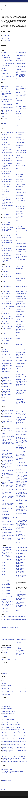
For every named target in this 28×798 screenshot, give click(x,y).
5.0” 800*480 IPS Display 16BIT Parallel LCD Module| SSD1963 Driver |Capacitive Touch (21, 506)
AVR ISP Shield (18, 113)
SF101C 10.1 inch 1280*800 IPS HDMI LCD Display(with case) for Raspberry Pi (8, 453)
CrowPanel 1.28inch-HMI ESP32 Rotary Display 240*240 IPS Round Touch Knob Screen (21, 572)
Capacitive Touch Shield (20, 110)
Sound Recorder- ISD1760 (20, 379)
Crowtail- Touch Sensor (6, 144)
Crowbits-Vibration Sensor (7, 286)
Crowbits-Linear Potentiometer (7, 318)
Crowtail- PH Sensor (19, 145)
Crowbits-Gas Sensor (19, 271)
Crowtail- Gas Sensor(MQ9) (7, 248)
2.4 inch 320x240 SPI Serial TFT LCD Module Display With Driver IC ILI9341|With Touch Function (21, 459)
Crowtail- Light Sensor (6, 222)
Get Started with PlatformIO (7, 38)
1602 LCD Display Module (6, 527)
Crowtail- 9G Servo (5, 253)
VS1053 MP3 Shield (19, 111)
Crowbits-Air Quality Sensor (20, 276)
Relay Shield (4, 96)
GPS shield (4, 89)
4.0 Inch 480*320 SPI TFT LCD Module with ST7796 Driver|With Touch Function (21, 472)
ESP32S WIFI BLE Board (20, 411)
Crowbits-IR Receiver (19, 268)
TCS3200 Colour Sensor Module (21, 352)
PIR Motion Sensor (5, 351)
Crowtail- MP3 (18, 137)
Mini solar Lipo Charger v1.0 (7, 102)
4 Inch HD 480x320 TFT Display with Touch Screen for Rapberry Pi (7, 486)
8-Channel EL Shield (19, 105)
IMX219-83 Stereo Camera (20, 118)
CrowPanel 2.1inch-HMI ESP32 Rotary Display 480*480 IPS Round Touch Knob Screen (21, 577)
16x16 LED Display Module (7, 529)
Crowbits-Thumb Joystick (20, 284)
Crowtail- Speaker (19, 135)
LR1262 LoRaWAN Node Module (8, 713)
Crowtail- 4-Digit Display (20, 198)
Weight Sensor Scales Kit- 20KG (8, 401)
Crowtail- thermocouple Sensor (21, 209)
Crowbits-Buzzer (5, 269)
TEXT (17, 78)
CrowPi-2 (4, 680)
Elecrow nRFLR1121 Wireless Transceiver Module (11, 724)
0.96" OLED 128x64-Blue (6, 428)
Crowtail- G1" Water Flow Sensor (21, 222)
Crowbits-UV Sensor (19, 280)
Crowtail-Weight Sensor (6, 212)
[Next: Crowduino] (23, 793)
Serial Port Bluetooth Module (7, 418)
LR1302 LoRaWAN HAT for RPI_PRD (8, 711)
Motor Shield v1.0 (5, 118)
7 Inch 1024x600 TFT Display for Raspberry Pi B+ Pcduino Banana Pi (8, 535)
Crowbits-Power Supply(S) (7, 326)
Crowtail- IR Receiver (19, 177)
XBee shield (18, 98)
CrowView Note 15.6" (6, 628)
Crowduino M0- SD (5, 55)
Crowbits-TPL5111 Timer (6, 284)
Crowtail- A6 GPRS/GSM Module (21, 251)
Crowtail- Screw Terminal (20, 139)
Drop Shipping (4, 671)
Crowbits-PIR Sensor (6, 294)
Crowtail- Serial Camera (20, 226)
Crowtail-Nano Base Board (7, 238)
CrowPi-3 (4, 683)
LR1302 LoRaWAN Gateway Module (8, 710)
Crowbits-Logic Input (6, 336)
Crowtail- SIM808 (5, 168)
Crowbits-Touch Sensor (6, 293)
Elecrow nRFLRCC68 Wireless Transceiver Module (11, 727)
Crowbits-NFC (18, 294)
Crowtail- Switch (18, 130)
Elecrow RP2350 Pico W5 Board (8, 687)
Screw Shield (4, 67)
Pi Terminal (4, 599)
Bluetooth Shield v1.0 (6, 115)
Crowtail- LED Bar (5, 182)
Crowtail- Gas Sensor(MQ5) (7, 242)
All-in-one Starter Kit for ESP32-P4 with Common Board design (13, 774)
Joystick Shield (18, 84)
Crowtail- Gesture (19, 211)
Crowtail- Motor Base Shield (21, 249)
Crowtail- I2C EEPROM (20, 132)
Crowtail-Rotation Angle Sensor (7, 189)
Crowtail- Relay (5, 219)
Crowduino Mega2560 (6, 57)
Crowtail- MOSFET (5, 233)
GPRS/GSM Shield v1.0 (6, 84)
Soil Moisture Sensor (19, 395)
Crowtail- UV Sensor (5, 135)
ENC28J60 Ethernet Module (20, 388)
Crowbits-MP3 (4, 281)
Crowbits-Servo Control (6, 316)
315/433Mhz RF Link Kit (6, 408)
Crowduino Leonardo (6, 68)
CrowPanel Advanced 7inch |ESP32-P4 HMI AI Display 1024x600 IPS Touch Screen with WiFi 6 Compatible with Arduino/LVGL (21, 594)
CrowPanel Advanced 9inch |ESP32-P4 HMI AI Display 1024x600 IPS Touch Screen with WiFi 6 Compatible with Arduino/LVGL (21, 601)
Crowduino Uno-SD (5, 54)
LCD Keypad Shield (19, 100)
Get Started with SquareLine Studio (8, 37)
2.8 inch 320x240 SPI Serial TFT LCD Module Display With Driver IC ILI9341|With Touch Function (21, 464)
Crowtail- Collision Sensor (6, 251)
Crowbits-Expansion (5, 323)
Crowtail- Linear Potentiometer (7, 132)
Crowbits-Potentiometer (6, 311)
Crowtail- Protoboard (6, 184)
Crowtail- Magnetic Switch (6, 255)
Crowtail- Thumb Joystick (6, 137)
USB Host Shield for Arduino (7, 99)
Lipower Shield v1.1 (5, 101)
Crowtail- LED (4, 140)
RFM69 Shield (18, 69)
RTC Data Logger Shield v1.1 (21, 108)
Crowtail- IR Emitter (19, 176)
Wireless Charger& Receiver (7, 419)
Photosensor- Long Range (7, 389)
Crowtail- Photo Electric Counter (21, 204)
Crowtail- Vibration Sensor (6, 258)
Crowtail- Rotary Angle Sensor (7, 237)
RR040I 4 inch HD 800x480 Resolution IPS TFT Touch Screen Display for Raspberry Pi (21, 437)
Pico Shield (18, 125)
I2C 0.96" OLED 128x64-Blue (7, 430)
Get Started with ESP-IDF (6, 40)
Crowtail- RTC (18, 172)
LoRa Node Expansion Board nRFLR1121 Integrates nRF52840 (13, 729)
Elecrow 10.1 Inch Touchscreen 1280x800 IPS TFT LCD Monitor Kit (21, 448)
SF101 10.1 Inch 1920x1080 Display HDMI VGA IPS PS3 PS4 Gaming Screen (8, 510)
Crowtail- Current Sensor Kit (20, 200)
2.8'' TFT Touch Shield (6, 91)
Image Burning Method (6, 694)
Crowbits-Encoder (19, 273)
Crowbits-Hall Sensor (6, 308)
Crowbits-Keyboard (19, 288)
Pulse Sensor (18, 377)
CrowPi (3, 678)
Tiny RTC (3, 353)
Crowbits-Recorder (5, 283)
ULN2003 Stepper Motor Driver (7, 649)
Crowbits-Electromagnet (6, 276)
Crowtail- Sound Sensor (6, 134)
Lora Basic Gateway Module (7, 708)
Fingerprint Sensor (5, 375)
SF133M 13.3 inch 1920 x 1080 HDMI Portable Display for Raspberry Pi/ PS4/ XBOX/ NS (21, 433)
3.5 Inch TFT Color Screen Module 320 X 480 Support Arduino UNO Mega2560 (20, 75)
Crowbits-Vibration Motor (6, 274)
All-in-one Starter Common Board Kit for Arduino (10, 767)
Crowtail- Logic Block (19, 148)
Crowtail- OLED (18, 182)
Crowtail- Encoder (5, 225)
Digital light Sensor (5, 386)
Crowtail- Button (5, 139)
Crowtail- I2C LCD (5, 147)
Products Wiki (4, 673)
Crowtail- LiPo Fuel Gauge (6, 197)
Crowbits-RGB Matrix (19, 301)
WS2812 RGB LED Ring (6, 480)
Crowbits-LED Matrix (19, 299)
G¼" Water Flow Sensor (20, 387)
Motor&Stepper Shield (6, 121)
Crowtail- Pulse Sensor (6, 173)
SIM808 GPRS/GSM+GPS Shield (21, 106)
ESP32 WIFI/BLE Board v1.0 (21, 64)
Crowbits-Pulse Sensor (20, 275)
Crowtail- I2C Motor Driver (6, 181)
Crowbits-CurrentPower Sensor (21, 291)
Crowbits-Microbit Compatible (21, 323)
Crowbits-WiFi (18, 318)
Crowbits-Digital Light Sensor (21, 298)
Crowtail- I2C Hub (19, 140)
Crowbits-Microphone (6, 310)
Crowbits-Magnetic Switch (7, 288)
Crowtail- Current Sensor (20, 179)
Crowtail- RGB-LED (19, 181)
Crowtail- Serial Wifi (19, 174)
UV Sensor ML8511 (19, 357)
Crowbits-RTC (18, 309)
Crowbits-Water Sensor (6, 289)
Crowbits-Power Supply (6, 328)
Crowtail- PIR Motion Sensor (7, 163)
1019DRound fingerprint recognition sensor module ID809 (20, 402)
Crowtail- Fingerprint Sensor (7, 240)
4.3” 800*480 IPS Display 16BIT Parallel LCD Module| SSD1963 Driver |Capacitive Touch (21, 502)
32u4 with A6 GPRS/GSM (6, 75)
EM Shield (4, 123)
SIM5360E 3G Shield (19, 86)
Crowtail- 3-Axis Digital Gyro (7, 246)
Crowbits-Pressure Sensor (7, 315)
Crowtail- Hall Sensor (6, 224)
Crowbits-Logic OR (5, 333)
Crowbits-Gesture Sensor (20, 311)
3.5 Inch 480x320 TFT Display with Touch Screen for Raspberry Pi (8, 436)
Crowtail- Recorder (19, 134)
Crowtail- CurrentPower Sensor (21, 152)
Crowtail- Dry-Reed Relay (6, 171)
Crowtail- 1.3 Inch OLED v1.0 (21, 150)
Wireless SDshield (5, 120)
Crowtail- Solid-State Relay (7, 179)
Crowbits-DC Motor (5, 278)
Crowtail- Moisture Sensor (7, 220)
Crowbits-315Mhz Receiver (20, 266)
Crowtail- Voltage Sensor (20, 208)
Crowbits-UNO (18, 324)
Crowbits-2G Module (19, 321)
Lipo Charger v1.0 (5, 650)
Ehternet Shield (5, 86)
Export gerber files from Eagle (21, 639)
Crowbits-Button (5, 298)
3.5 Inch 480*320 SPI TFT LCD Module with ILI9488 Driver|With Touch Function (21, 468)
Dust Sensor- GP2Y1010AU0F (21, 376)
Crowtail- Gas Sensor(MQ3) (20, 184)
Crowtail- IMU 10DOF (19, 157)
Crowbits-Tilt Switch (5, 296)
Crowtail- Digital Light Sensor (7, 152)
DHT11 (17, 368)
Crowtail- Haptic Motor (6, 191)
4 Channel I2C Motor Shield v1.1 (21, 97)
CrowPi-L (4, 682)
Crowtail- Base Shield (6, 130)
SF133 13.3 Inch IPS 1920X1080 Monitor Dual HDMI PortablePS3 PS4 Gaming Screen (8, 517)
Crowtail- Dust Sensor (6, 158)
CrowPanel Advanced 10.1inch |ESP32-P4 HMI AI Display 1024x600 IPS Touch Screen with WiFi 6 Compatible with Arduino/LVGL (21, 608)
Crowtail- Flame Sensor (6, 235)
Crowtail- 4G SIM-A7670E (20, 259)
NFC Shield (4, 116)
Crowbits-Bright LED (5, 273)
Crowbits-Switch (5, 299)
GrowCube (4, 699)
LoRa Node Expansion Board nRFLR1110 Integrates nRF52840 (13, 731)
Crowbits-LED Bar (5, 343)
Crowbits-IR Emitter (5, 340)
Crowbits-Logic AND (6, 331)
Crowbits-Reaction (5, 291)
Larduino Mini (18, 58)
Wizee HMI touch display (6, 547)
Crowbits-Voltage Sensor (20, 289)
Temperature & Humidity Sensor (7, 349)
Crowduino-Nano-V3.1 (6, 70)
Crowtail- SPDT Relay (6, 186)
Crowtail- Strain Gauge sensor (7, 205)
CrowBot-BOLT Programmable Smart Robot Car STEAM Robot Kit (21, 414)
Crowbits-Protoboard (6, 325)
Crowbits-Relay (5, 271)
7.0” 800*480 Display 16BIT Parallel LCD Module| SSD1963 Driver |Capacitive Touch (21, 510)
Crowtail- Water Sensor (20, 186)
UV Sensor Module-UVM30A (21, 390)
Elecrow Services (4, 637)
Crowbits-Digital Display (20, 316)
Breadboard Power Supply (6, 647)
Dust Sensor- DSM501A (20, 374)
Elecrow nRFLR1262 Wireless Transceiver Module (11, 726)
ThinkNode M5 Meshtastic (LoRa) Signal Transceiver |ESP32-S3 (13, 756)
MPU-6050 (4, 397)
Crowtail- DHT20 (18, 155)
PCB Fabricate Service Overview (8, 639)
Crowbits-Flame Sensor (6, 301)
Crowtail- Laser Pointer (20, 190)
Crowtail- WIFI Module (20, 252)
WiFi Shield (4, 88)
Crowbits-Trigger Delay (6, 330)
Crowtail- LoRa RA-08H (20, 254)
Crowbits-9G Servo (19, 332)
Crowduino (4, 52)
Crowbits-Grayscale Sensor (20, 278)
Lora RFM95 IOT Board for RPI (21, 417)
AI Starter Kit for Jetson (6, 780)
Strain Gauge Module (6, 371)
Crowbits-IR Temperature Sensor (21, 293)
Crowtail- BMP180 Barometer (21, 165)
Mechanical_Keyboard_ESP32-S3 (8, 634)
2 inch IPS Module (19, 445)
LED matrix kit (4, 652)
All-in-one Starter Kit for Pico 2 (7, 769)
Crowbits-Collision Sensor (7, 303)
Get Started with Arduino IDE (7, 35)
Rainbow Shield (5, 113)
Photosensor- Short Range (7, 388)
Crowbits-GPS (18, 319)
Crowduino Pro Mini (19, 60)
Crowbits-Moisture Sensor (20, 342)
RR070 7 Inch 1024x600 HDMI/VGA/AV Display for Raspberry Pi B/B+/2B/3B (7, 449)
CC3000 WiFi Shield (5, 97)
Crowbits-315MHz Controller (7, 338)
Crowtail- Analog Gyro (6, 232)
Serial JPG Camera (19, 372)
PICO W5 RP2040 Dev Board (7, 685)
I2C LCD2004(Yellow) (6, 477)
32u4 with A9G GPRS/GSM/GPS (8, 63)
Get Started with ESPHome (7, 42)
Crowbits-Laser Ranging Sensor (21, 306)
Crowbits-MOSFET (5, 279)
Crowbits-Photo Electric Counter (8, 306)
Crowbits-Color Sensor (20, 307)
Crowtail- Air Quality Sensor (7, 174)
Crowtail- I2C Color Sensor (7, 250)
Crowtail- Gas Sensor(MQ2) (7, 160)
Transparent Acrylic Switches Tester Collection (10, 659)
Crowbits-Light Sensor (6, 313)
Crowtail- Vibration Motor (6, 217)
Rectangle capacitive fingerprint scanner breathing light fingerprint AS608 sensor (21, 398)
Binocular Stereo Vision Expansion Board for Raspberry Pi (21, 121)
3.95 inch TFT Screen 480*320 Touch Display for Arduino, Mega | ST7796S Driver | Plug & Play (21, 520)
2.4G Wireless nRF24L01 (6, 416)
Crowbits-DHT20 (19, 344)
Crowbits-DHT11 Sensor (20, 270)
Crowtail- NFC (18, 147)
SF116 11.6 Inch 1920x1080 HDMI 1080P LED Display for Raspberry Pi (7, 457)
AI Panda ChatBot (5, 778)
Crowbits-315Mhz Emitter (6, 321)
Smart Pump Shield (5, 65)
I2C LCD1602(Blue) (5, 479)
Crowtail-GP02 (18, 163)
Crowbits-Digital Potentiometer (21, 286)
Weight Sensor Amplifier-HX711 (21, 366)
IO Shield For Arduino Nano (20, 55)
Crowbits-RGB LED (5, 341)
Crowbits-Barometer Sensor (20, 296)
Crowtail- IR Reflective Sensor (7, 227)
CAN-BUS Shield (5, 125)
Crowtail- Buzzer (5, 142)
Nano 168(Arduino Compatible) (7, 79)
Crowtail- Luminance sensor (20, 228)
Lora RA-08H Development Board (8, 705)
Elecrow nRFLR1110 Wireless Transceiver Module (11, 722)
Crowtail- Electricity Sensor (20, 206)
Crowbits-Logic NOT (5, 335)
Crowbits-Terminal (5, 320)
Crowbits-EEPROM (19, 314)
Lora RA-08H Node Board (6, 706)
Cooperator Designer (6, 670)
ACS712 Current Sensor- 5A (7, 363)
